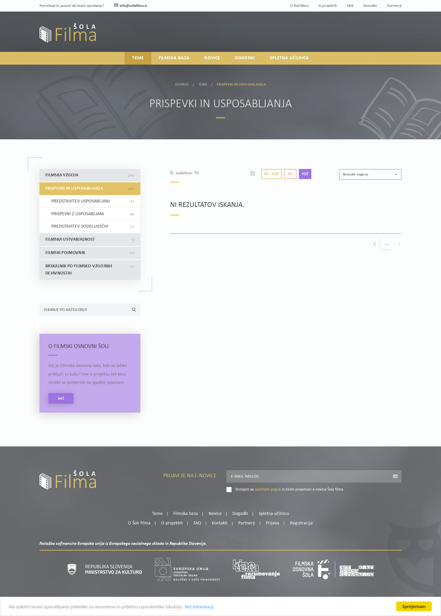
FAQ (350, 6)
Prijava (364, 35)
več (61, 398)
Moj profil (370, 27)
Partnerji (394, 6)
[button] (370, 174)
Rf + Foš (271, 174)
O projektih (327, 6)
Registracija (391, 35)
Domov (182, 82)
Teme (138, 58)
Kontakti (370, 6)
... (387, 244)
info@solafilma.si (130, 6)
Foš (305, 174)
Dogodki (245, 58)
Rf (290, 174)
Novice (212, 58)
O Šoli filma (299, 6)
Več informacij (199, 613)
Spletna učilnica (289, 58)
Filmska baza (174, 58)
